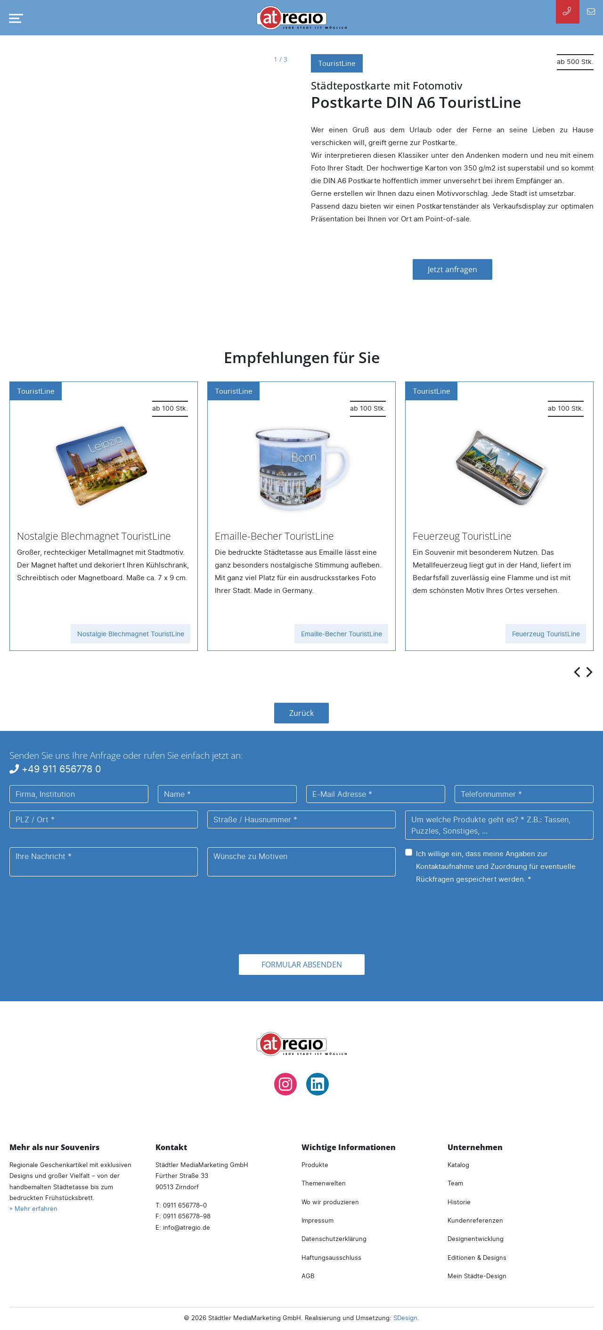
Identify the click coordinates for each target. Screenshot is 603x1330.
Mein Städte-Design (477, 1276)
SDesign (405, 1318)
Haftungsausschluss (331, 1257)
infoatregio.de (186, 1227)
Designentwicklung (476, 1238)
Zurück (301, 713)
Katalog (458, 1164)
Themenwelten (324, 1183)
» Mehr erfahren (33, 1208)
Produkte (315, 1164)
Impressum (318, 1220)
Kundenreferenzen (475, 1220)
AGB (308, 1276)
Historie (459, 1202)
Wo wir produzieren (330, 1202)
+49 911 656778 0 (55, 769)
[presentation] (578, 671)
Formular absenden (301, 964)
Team (455, 1183)
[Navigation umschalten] (14, 18)
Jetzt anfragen (452, 269)
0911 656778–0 (185, 1205)
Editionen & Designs (477, 1257)
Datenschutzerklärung (334, 1238)
